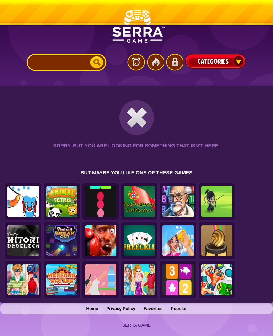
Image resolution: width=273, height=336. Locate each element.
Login (174, 62)
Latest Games (136, 62)
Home (92, 308)
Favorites (153, 308)
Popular (179, 308)
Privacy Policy (120, 308)
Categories (215, 61)
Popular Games (155, 62)
